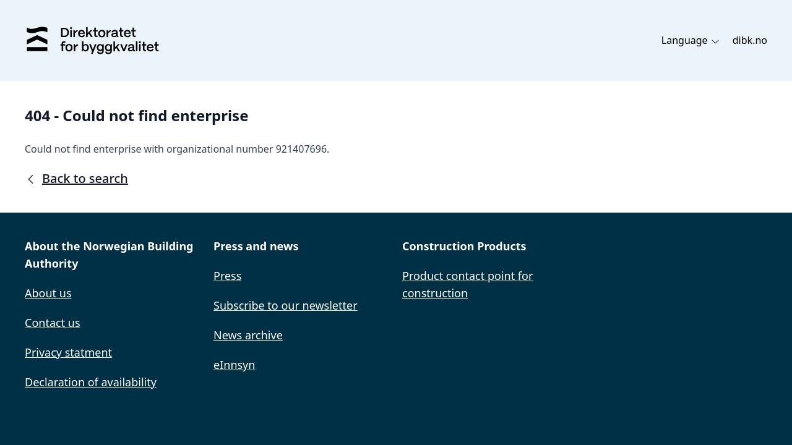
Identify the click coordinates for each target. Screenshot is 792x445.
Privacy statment (68, 352)
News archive (248, 335)
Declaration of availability (91, 382)
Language (690, 40)
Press (227, 275)
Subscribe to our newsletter (285, 305)
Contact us (52, 322)
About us (48, 293)
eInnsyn (234, 364)
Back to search (76, 178)
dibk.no (750, 40)
